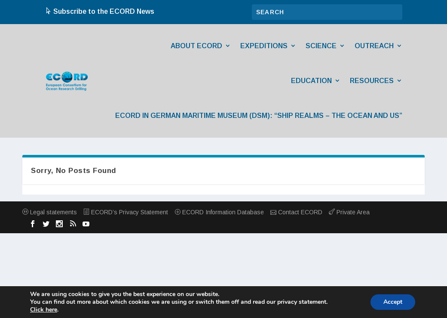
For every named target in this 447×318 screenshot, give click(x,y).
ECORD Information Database (219, 212)
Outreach (374, 45)
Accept (392, 302)
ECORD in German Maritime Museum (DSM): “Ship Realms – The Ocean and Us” (258, 115)
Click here (43, 310)
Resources (372, 80)
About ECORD (196, 45)
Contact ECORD (296, 212)
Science (321, 45)
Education (311, 80)
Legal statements (49, 212)
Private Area (349, 212)
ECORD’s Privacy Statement (125, 212)
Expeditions (264, 45)
